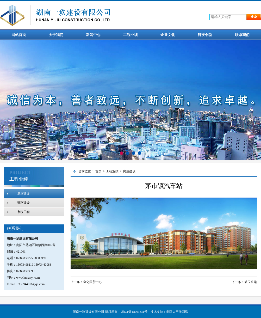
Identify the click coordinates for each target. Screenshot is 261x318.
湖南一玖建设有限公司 (88, 312)
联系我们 (242, 35)
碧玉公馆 (250, 282)
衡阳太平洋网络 (177, 312)
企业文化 (167, 35)
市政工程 (23, 212)
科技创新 (205, 35)
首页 (98, 171)
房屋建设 (23, 193)
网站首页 (18, 35)
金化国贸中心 (92, 282)
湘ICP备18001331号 (134, 312)
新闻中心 (93, 35)
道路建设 (23, 203)
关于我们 (56, 35)
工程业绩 (130, 35)
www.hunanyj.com (28, 277)
